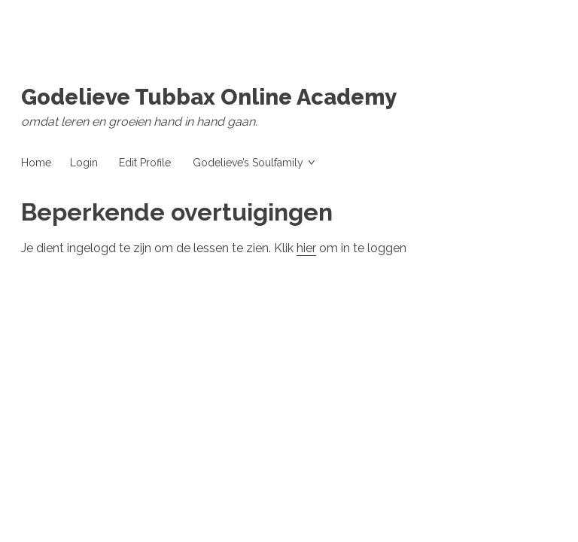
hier (306, 248)
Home (36, 163)
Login (84, 163)
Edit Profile (145, 163)
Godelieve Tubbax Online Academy (209, 97)
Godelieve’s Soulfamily (248, 163)
